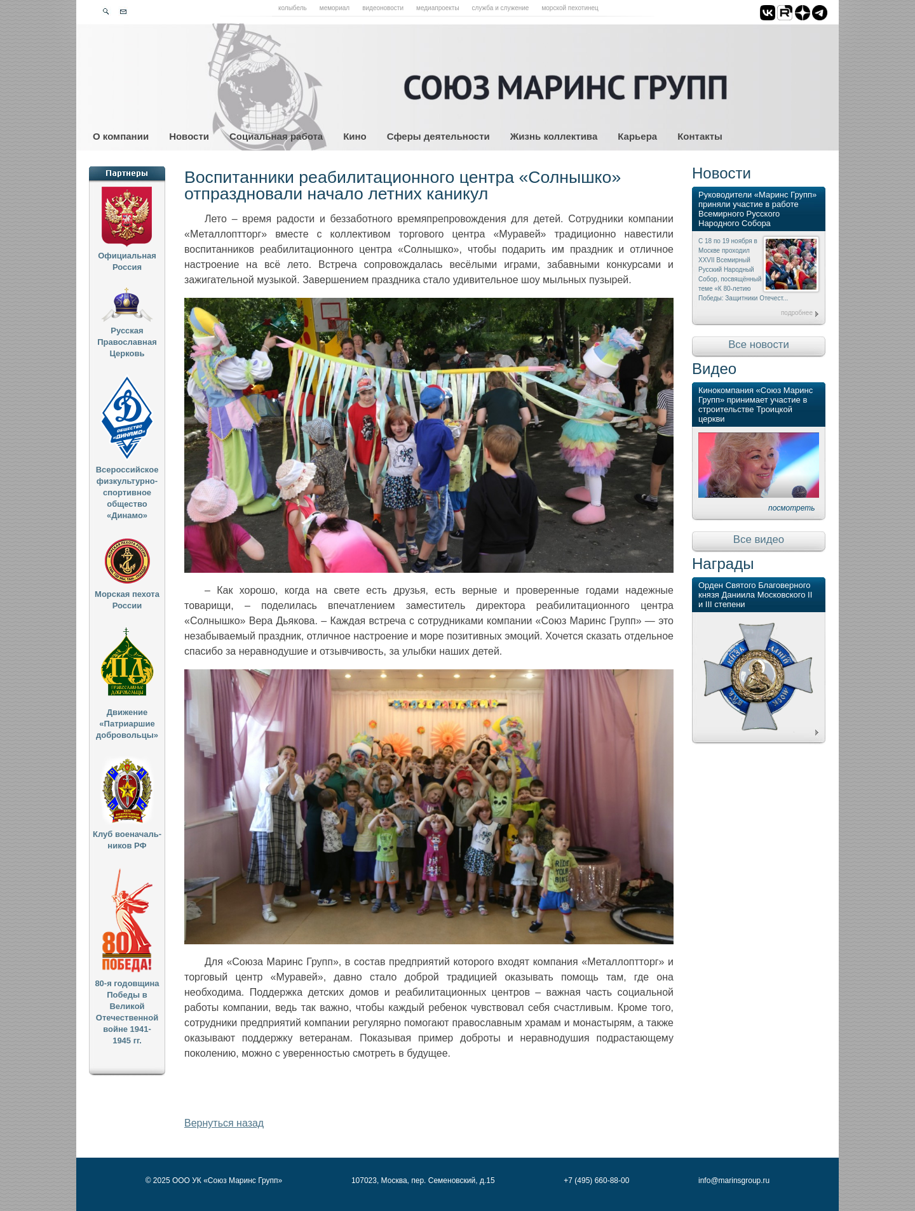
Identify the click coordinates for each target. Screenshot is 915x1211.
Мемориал (334, 7)
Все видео (758, 539)
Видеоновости (382, 7)
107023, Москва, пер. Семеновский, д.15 (423, 1180)
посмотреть (791, 508)
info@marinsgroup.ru (733, 1180)
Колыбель (292, 7)
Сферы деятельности (438, 136)
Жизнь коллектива (553, 136)
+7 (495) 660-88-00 (596, 1180)
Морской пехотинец (569, 7)
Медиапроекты (437, 7)
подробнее (797, 312)
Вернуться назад (224, 1123)
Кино (355, 136)
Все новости (758, 344)
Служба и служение (500, 7)
